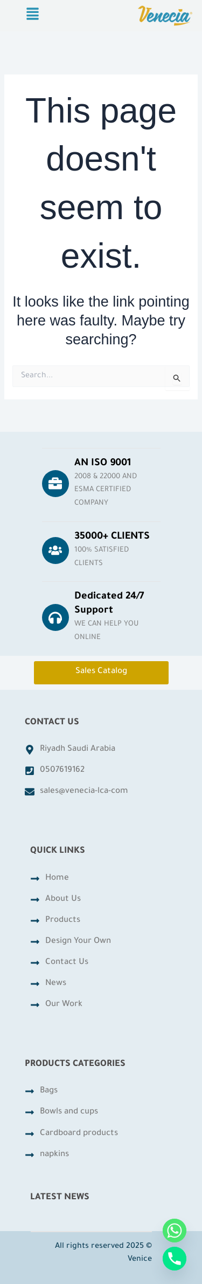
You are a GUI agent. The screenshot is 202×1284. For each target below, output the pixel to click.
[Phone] (174, 1259)
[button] (32, 16)
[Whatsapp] (174, 1230)
